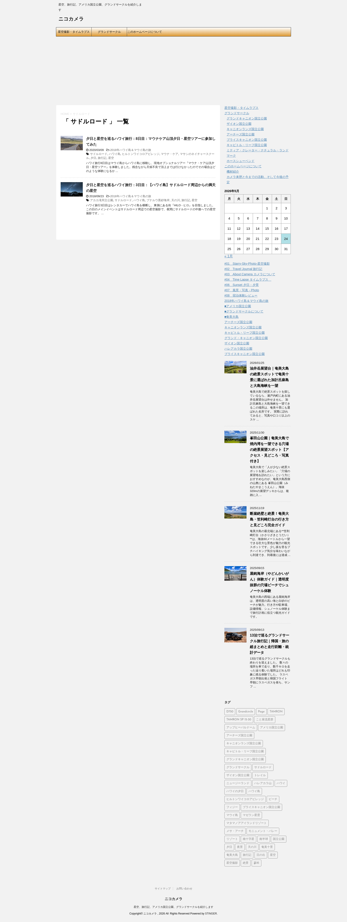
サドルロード (98, 154)
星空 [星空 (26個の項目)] (273, 855)
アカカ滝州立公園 (101, 200)
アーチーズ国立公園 (240, 134)
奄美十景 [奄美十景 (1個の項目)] (267, 847)
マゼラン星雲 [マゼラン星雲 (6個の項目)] (251, 815)
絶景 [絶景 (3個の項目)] (246, 863)
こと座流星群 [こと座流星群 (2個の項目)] (264, 719)
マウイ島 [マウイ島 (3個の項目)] (232, 815)
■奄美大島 (231, 316)
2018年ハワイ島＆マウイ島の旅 (130, 150)
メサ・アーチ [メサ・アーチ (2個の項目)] (235, 831)
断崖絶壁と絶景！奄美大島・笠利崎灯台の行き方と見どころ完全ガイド (269, 519)
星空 (111, 158)
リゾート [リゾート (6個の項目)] (232, 839)
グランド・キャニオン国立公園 (246, 338)
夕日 (93, 158)
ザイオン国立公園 (239, 123)
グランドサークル (109, 31)
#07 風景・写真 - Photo (241, 290)
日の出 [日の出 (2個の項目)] (260, 855)
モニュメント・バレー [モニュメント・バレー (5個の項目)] (263, 831)
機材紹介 (233, 171)
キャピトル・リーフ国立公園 (247, 145)
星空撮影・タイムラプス (74, 31)
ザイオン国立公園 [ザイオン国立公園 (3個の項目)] (237, 775)
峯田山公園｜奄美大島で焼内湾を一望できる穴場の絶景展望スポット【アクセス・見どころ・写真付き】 (269, 449)
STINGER (211, 913)
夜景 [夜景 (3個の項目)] (240, 847)
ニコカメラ (71, 19)
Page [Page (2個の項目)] (261, 711)
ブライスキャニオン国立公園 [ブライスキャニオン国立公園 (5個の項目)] (261, 807)
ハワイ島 (114, 154)
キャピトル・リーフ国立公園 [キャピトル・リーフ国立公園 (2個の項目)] (245, 751)
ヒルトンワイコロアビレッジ (140, 154)
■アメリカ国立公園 (237, 306)
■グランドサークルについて (243, 311)
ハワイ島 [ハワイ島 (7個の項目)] (254, 791)
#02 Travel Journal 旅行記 (243, 269)
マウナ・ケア (169, 154)
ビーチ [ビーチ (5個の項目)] (273, 799)
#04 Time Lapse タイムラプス (247, 279)
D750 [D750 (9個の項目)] (229, 711)
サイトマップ (163, 888)
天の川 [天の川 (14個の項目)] (252, 847)
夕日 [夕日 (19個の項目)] (229, 847)
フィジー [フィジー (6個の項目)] (232, 807)
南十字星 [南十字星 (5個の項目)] (248, 839)
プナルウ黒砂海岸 (158, 200)
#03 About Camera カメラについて (249, 274)
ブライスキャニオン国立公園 (247, 139)
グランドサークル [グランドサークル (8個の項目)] (237, 767)
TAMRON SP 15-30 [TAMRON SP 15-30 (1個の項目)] (238, 719)
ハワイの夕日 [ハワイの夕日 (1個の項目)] (235, 791)
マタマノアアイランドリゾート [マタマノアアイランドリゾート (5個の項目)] (246, 823)
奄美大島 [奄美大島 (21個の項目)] (232, 855)
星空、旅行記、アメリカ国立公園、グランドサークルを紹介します (173, 906)
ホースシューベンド (240, 161)
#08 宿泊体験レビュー (240, 295)
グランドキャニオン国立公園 (247, 118)
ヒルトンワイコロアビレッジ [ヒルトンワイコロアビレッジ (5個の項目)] (245, 799)
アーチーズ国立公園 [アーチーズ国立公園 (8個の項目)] (239, 735)
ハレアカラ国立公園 (238, 348)
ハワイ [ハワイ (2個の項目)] (281, 783)
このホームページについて (144, 31)
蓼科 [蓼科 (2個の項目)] (256, 863)
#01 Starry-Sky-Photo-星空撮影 (247, 263)
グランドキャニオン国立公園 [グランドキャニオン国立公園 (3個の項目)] (245, 759)
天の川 (175, 200)
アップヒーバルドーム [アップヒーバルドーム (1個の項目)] (240, 727)
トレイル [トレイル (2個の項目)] (260, 775)
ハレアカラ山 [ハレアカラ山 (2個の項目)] (263, 783)
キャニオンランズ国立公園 (245, 129)
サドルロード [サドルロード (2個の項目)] (263, 767)
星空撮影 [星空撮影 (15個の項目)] (232, 863)
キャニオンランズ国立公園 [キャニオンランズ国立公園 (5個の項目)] (243, 743)
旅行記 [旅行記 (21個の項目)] (247, 855)
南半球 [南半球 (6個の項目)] (263, 839)
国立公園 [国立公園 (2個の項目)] (278, 839)
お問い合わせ (184, 888)
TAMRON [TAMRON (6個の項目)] (276, 711)
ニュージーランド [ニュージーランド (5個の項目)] (237, 783)
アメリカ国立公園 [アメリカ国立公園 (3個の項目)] (271, 727)
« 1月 (228, 256)
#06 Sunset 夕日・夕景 (241, 285)
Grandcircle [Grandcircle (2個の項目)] (245, 711)
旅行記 (102, 158)
